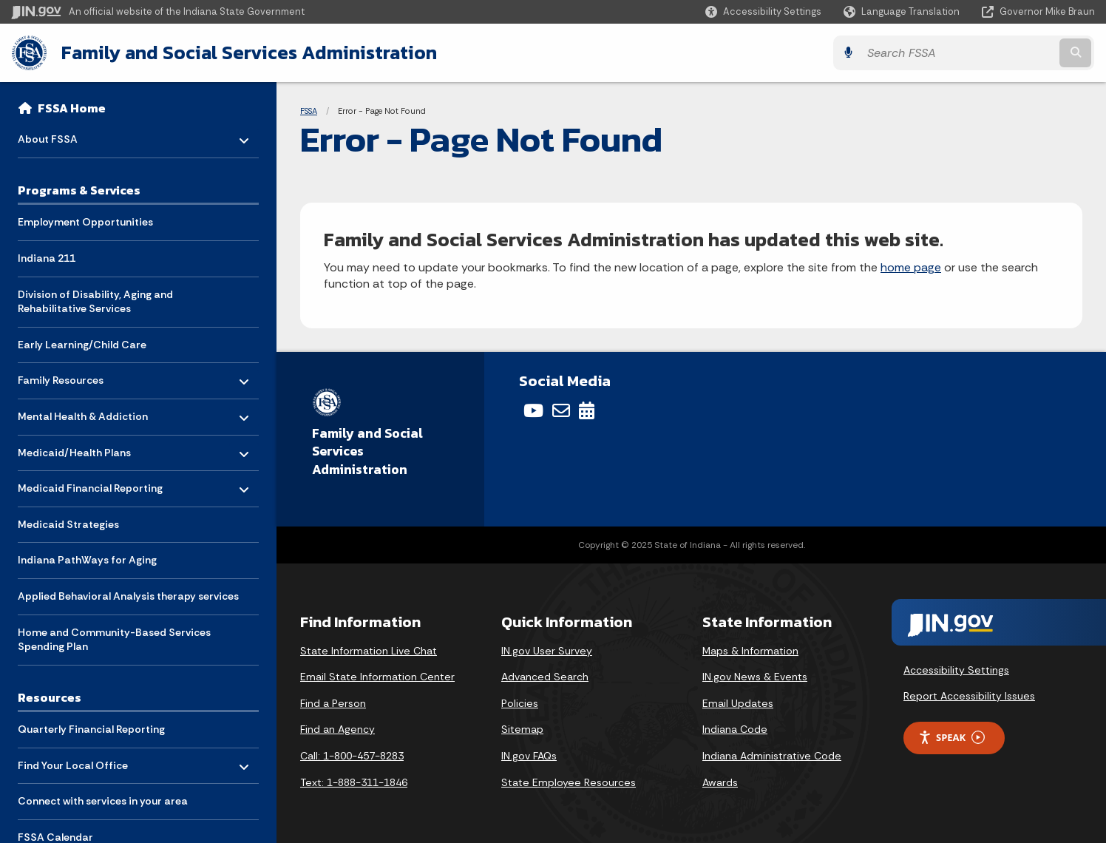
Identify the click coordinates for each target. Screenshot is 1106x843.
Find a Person (333, 703)
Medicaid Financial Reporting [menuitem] (90, 485)
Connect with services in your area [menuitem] (103, 801)
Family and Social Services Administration (248, 52)
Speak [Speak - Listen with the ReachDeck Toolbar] (951, 738)
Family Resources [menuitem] (61, 377)
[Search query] (962, 52)
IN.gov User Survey (546, 650)
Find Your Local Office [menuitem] (73, 761)
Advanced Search (544, 676)
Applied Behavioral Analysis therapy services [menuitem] (128, 596)
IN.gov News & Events (754, 676)
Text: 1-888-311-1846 (353, 782)
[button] (763, 11)
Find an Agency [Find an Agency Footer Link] (337, 729)
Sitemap (522, 729)
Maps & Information (750, 650)
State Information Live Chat (368, 650)
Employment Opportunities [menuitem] (85, 221)
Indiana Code (734, 729)
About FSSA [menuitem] (61, 136)
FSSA (308, 111)
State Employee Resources (568, 782)
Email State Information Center (377, 676)
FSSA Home (72, 108)
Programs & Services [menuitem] (79, 190)
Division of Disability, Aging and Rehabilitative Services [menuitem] (95, 302)
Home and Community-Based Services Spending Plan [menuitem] (114, 640)
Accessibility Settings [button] (956, 669)
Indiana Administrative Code (771, 755)
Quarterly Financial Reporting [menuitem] (91, 729)
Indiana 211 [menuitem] (46, 258)
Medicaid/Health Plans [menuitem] (74, 448)
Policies (519, 703)
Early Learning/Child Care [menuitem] (82, 344)
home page (911, 267)
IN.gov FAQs (529, 755)
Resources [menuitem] (49, 697)
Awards (720, 782)
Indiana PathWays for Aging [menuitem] (87, 559)
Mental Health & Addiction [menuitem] (83, 413)
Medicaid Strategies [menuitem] (68, 524)
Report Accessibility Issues (969, 695)
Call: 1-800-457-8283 (352, 755)
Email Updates (737, 703)
